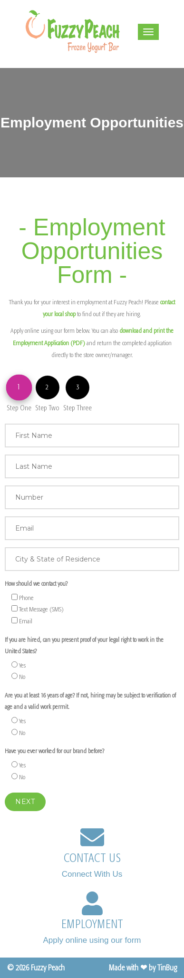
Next (25, 801)
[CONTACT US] (92, 837)
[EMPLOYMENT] (92, 903)
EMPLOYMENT (92, 924)
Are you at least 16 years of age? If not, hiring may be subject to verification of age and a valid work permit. (90, 701)
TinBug (167, 967)
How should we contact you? (36, 584)
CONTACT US (92, 858)
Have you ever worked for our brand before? (54, 751)
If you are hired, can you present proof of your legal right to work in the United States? (84, 645)
